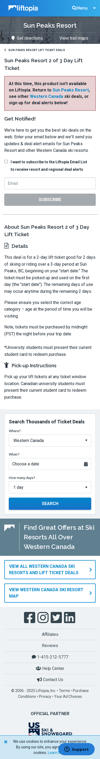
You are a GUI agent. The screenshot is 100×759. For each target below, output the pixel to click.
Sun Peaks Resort (71, 90)
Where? (15, 431)
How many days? (22, 478)
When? (14, 454)
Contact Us (50, 679)
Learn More (57, 752)
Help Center (50, 668)
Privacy (45, 696)
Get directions (27, 38)
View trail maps (73, 38)
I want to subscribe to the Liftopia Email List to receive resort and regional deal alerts (49, 166)
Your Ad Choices (68, 696)
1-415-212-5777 (50, 657)
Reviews (50, 645)
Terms (64, 691)
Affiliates (50, 634)
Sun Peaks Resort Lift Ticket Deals (34, 50)
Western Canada (46, 96)
